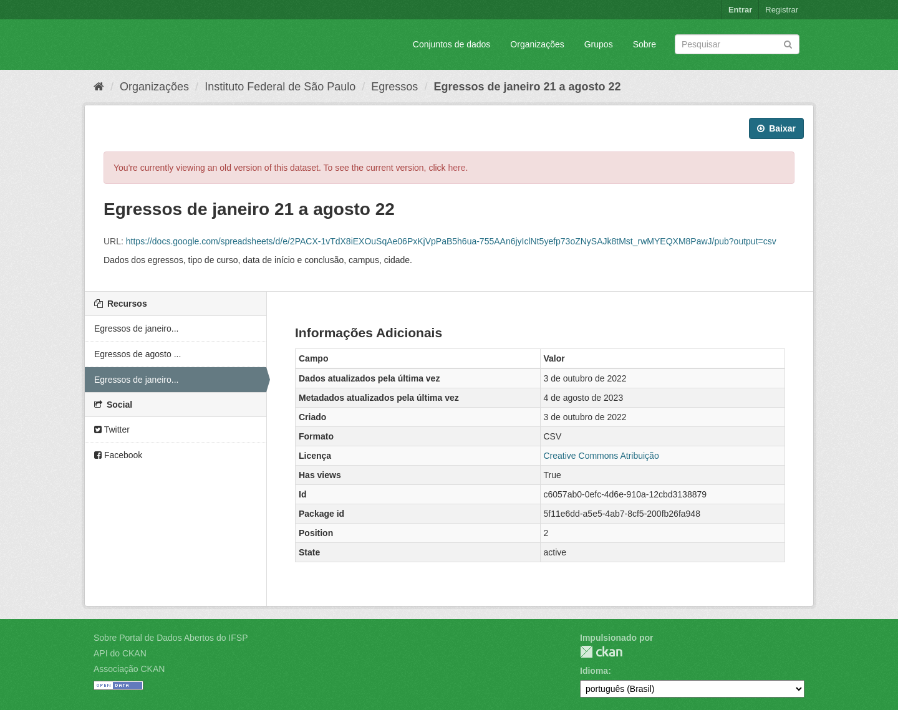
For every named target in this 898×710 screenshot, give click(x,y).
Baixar (776, 128)
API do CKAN (120, 653)
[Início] (99, 86)
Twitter (112, 429)
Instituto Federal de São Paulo (280, 86)
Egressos (394, 86)
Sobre (644, 44)
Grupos (598, 44)
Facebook (118, 455)
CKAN (601, 651)
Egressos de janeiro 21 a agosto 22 (526, 86)
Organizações (537, 44)
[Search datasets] (737, 44)
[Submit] (788, 43)
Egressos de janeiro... (136, 328)
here (457, 168)
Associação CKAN (129, 669)
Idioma (594, 671)
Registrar (781, 9)
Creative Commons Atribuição (601, 456)
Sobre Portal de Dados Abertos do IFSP (171, 638)
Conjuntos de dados (452, 44)
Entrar (740, 9)
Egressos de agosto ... (137, 354)
